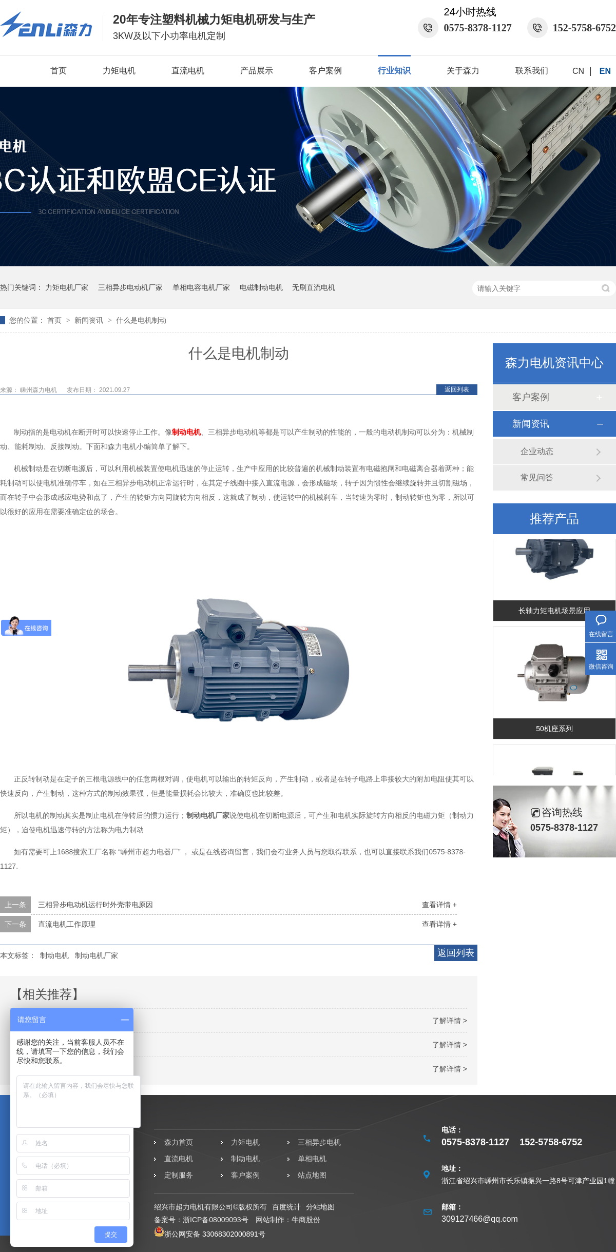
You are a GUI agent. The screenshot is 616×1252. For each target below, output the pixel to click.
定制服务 (178, 1175)
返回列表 (457, 389)
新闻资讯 (89, 320)
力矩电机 (119, 70)
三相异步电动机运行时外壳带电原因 (95, 905)
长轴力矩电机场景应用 (554, 612)
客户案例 (325, 70)
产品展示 (256, 70)
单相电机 (312, 1159)
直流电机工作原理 (66, 924)
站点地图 (312, 1175)
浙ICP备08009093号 (215, 1220)
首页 (58, 70)
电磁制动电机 (261, 287)
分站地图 (320, 1207)
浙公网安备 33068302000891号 (209, 1234)
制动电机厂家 (96, 955)
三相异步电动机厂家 (130, 287)
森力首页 (178, 1142)
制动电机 (186, 432)
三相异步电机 (319, 1142)
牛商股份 (306, 1220)
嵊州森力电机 (39, 390)
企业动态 (537, 451)
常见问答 (537, 477)
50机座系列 (554, 730)
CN (578, 71)
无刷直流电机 (313, 287)
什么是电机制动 (141, 320)
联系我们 (531, 70)
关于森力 (463, 70)
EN (605, 71)
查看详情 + (439, 905)
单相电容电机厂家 (201, 287)
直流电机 (187, 70)
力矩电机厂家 (66, 287)
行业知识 (394, 70)
